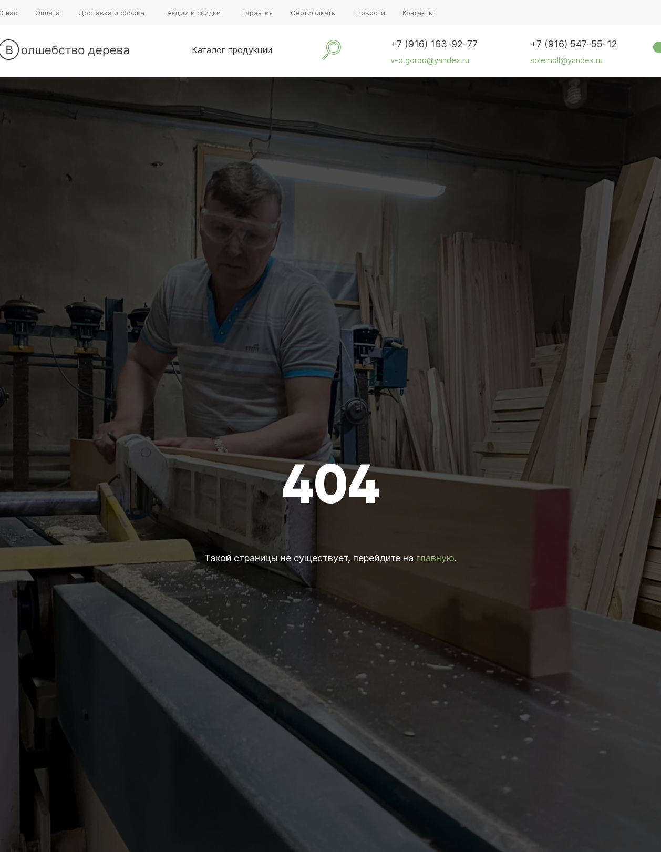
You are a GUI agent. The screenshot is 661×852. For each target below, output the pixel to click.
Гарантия (257, 12)
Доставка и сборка (111, 12)
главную (435, 557)
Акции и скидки (194, 12)
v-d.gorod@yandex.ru (429, 60)
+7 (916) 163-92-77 (434, 43)
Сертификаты (314, 12)
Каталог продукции (232, 50)
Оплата (47, 12)
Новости (370, 12)
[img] (177, 50)
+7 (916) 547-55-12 (573, 43)
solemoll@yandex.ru (566, 60)
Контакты (418, 12)
